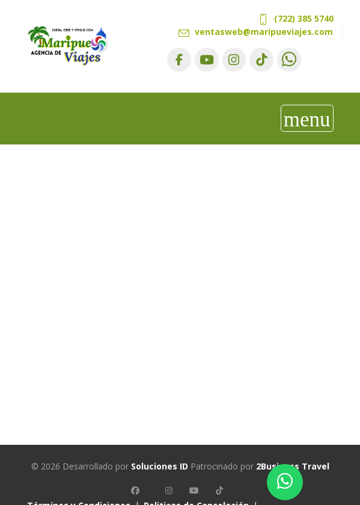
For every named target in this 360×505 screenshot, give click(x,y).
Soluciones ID (159, 466)
